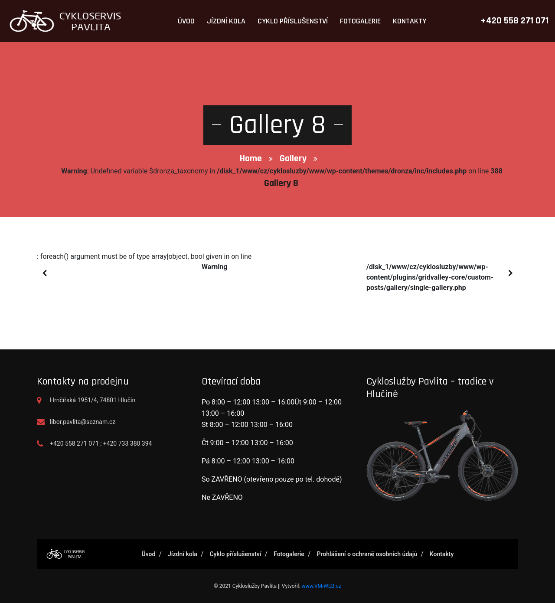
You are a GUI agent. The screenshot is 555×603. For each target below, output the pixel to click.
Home (251, 159)
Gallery (293, 159)
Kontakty (409, 21)
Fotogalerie (360, 21)
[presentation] (44, 273)
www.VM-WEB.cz (321, 586)
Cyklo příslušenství (293, 21)
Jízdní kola (226, 21)
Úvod (186, 21)
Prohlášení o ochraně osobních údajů (367, 554)
